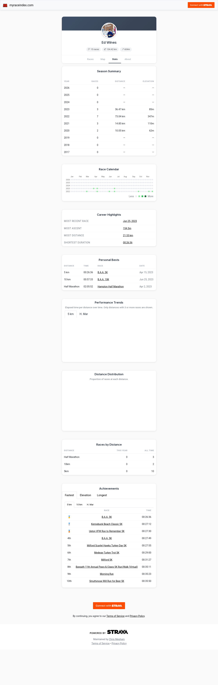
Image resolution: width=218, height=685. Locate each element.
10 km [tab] (79, 540)
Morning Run (107, 609)
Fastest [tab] (69, 530)
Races (90, 59)
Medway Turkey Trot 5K (106, 588)
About (127, 59)
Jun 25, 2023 (130, 256)
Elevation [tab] (85, 530)
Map (103, 59)
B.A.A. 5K (103, 307)
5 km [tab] (71, 349)
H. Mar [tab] (84, 349)
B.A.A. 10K (103, 314)
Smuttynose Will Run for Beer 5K (106, 616)
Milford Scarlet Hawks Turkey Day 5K (106, 580)
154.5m (127, 263)
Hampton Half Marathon (111, 321)
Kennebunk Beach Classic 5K (106, 559)
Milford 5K (106, 595)
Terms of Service (115, 651)
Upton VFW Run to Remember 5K (106, 566)
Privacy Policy (137, 651)
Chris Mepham (117, 674)
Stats (115, 59)
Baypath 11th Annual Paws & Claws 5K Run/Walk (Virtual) (107, 602)
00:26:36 (127, 277)
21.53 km (128, 270)
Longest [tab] (102, 530)
